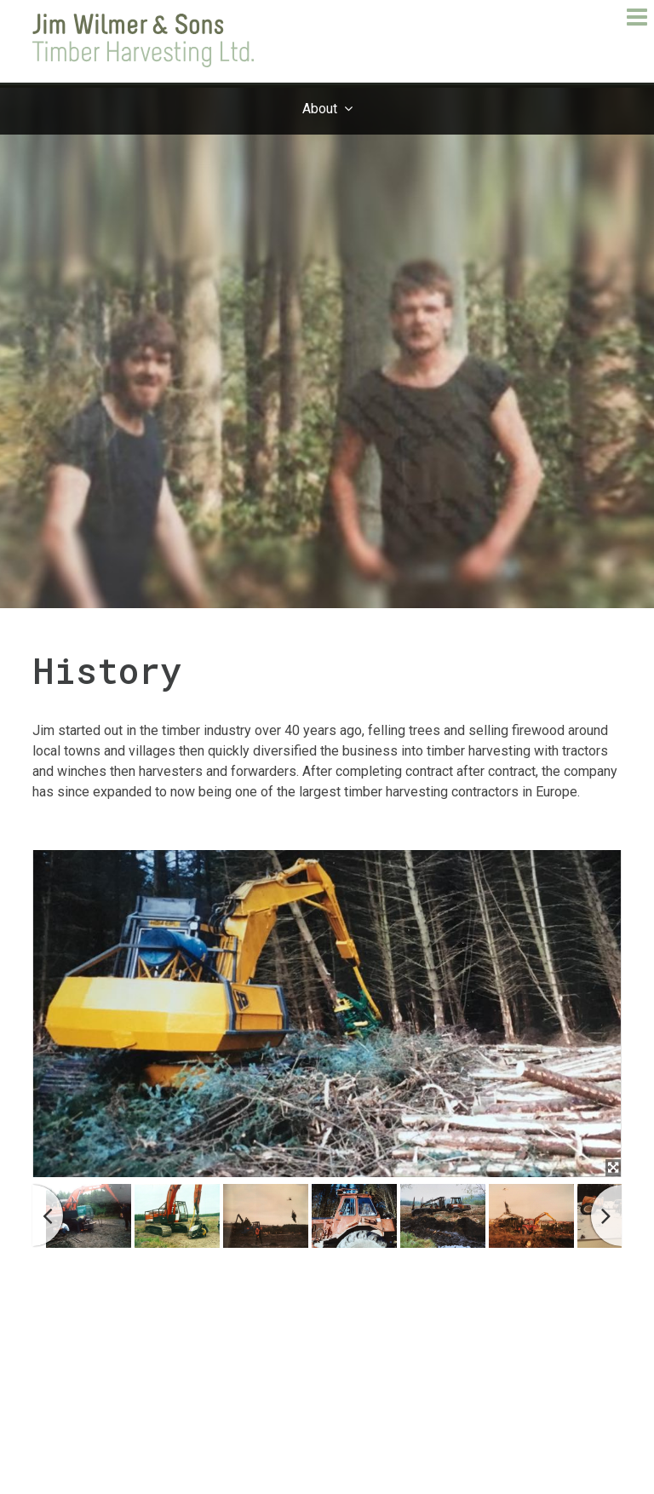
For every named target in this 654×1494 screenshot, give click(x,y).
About (319, 109)
